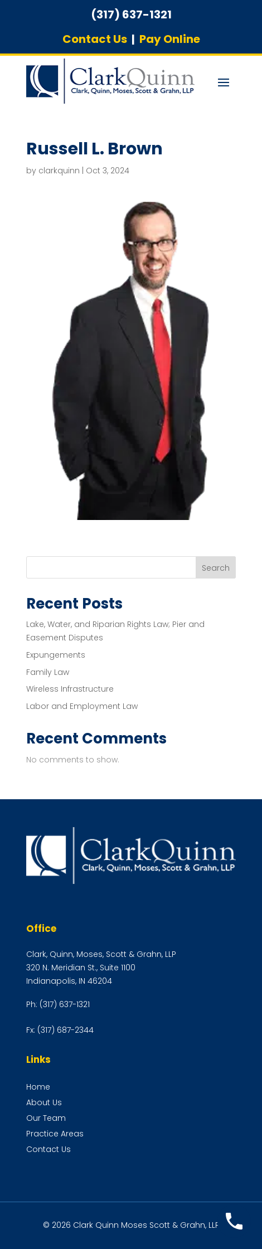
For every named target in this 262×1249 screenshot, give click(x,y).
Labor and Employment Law (82, 706)
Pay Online (169, 39)
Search (216, 568)
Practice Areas (55, 1133)
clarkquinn (59, 170)
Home (38, 1086)
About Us (44, 1102)
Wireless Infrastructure (70, 688)
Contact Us (94, 39)
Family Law (47, 672)
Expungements (55, 654)
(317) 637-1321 (65, 1004)
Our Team (46, 1118)
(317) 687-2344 (65, 1030)
